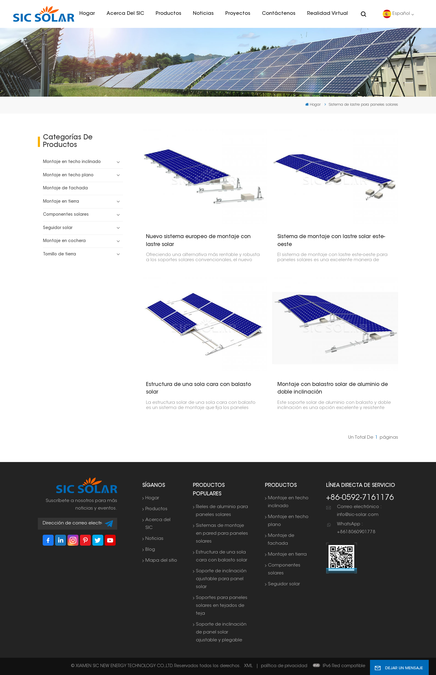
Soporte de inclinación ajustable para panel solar (221, 579)
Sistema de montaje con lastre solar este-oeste (331, 240)
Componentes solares (66, 215)
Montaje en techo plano (68, 175)
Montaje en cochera (64, 241)
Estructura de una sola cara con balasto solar (198, 388)
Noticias (203, 13)
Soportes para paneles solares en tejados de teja (221, 606)
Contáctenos (279, 13)
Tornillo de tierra (59, 254)
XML (248, 666)
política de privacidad (284, 666)
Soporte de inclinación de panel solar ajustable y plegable (221, 632)
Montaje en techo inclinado (72, 162)
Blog (150, 549)
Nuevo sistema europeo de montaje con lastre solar (198, 240)
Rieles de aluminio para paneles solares (222, 511)
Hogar (87, 13)
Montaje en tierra (61, 202)
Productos (168, 13)
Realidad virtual (327, 13)
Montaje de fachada (65, 188)
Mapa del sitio (161, 560)
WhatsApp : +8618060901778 (356, 528)
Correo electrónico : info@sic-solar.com (359, 511)
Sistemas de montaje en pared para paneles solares (222, 534)
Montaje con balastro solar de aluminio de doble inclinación (332, 388)
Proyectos (237, 13)
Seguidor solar (57, 228)
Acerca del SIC (125, 13)
